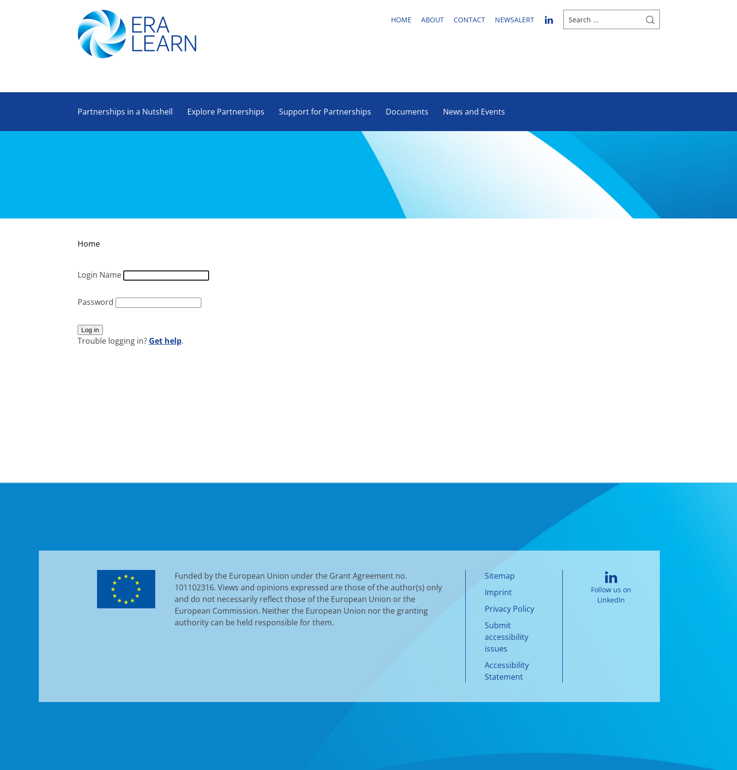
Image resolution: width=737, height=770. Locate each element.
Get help (165, 340)
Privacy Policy (509, 608)
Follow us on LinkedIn (611, 588)
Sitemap (500, 575)
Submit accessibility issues (506, 637)
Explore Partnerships (225, 111)
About (432, 19)
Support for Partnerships (325, 111)
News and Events (474, 111)
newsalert (514, 19)
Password (96, 302)
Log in (90, 330)
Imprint (498, 592)
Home (401, 19)
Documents (407, 111)
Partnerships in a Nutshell (125, 111)
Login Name (100, 274)
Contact (469, 19)
